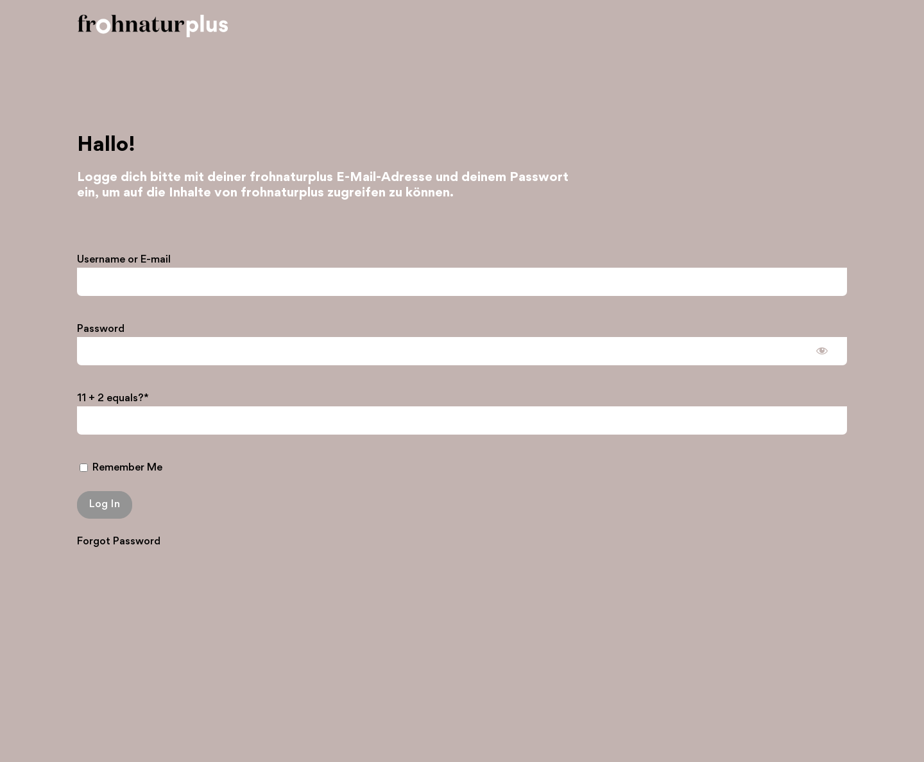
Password (100, 329)
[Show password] (822, 350)
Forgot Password (118, 541)
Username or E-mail (124, 259)
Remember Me (121, 467)
